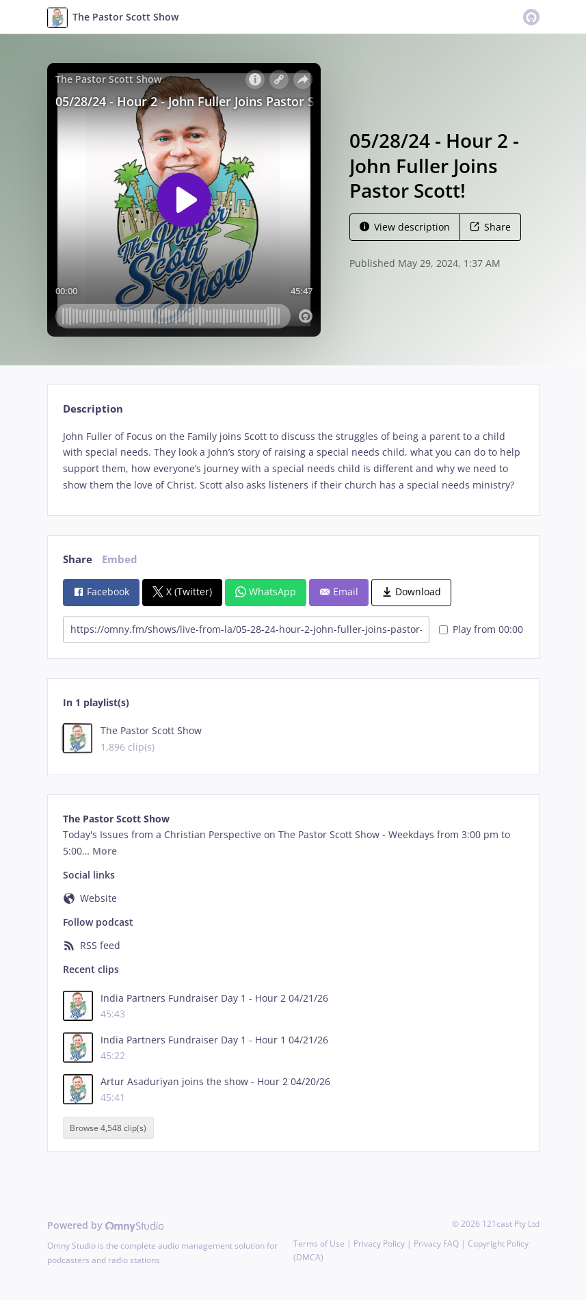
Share (490, 226)
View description (405, 226)
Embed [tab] (119, 559)
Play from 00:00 (481, 629)
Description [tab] (93, 409)
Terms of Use (319, 1243)
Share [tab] (77, 559)
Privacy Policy (379, 1243)
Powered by (105, 1225)
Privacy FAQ (436, 1243)
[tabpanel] (293, 460)
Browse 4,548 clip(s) (108, 1128)
